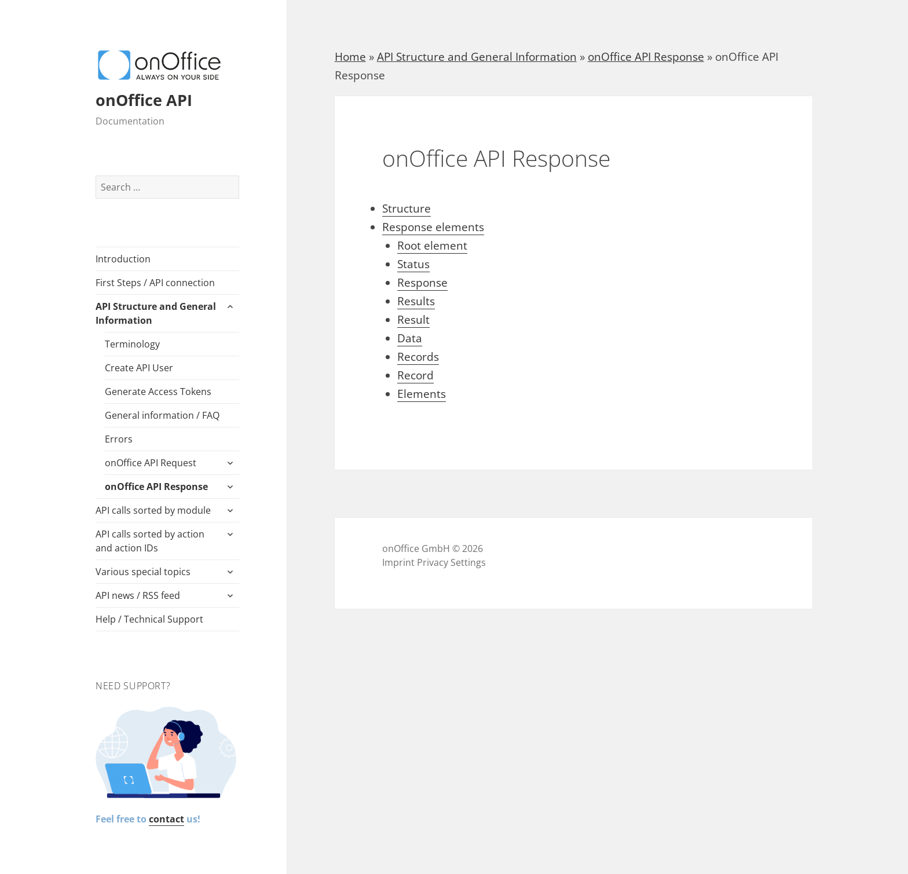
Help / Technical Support (149, 619)
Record (415, 375)
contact (166, 819)
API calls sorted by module (153, 510)
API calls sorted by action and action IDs (150, 541)
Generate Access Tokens (158, 391)
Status (413, 264)
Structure (406, 208)
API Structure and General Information (156, 313)
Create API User (139, 367)
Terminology (132, 344)
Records (418, 356)
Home (350, 56)
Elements (421, 393)
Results (416, 301)
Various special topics (143, 571)
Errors (119, 439)
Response (422, 282)
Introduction (123, 259)
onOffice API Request (150, 462)
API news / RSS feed (138, 595)
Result (413, 319)
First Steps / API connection (155, 282)
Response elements (433, 227)
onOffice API (144, 100)
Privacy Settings (451, 562)
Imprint (398, 562)
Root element (432, 245)
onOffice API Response (156, 486)
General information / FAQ (162, 415)
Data (409, 338)
